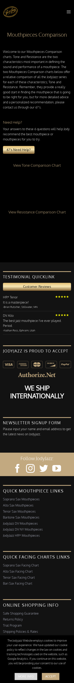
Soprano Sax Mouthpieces (21, 499)
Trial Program (12, 625)
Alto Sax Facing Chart (18, 571)
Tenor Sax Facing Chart (19, 577)
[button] (68, 12)
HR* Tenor (10, 297)
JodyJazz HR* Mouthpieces (21, 535)
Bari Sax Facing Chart (17, 583)
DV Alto (8, 316)
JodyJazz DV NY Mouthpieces (23, 529)
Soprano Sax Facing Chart (21, 565)
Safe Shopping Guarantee (21, 613)
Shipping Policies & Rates (20, 631)
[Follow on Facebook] (17, 469)
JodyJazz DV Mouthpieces (20, 523)
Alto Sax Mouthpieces (18, 505)
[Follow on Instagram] (30, 469)
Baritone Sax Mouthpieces (21, 517)
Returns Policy (13, 619)
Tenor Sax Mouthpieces (19, 511)
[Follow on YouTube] (56, 469)
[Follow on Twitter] (43, 469)
